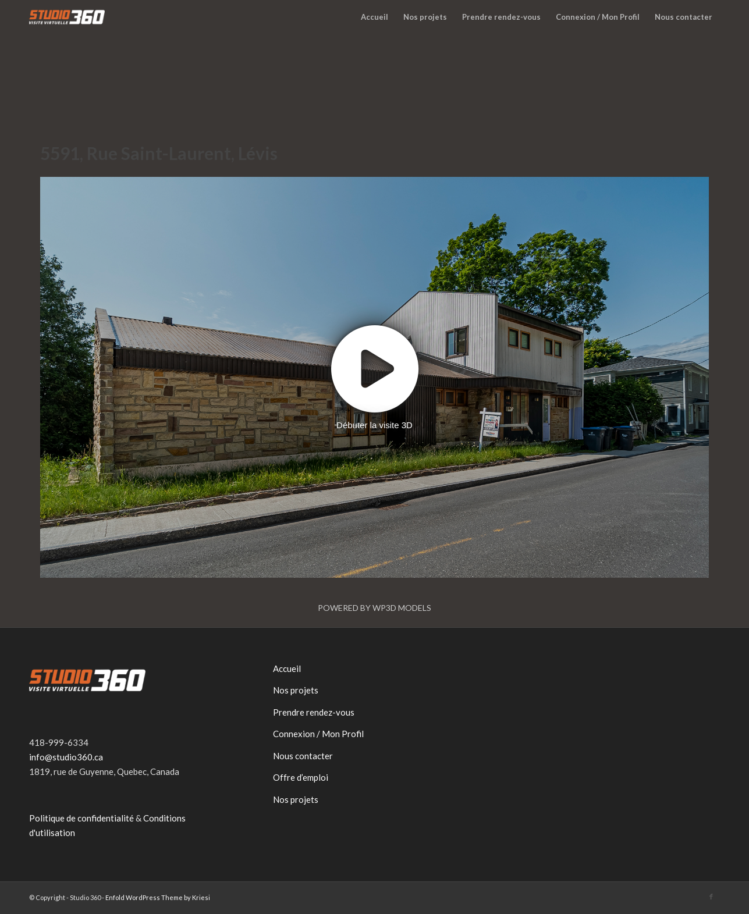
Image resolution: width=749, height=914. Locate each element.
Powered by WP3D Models (374, 608)
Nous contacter (303, 756)
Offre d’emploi (300, 777)
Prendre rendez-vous (313, 712)
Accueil (287, 668)
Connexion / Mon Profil (318, 733)
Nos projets (295, 690)
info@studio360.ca (66, 757)
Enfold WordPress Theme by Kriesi (157, 897)
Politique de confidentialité (81, 818)
